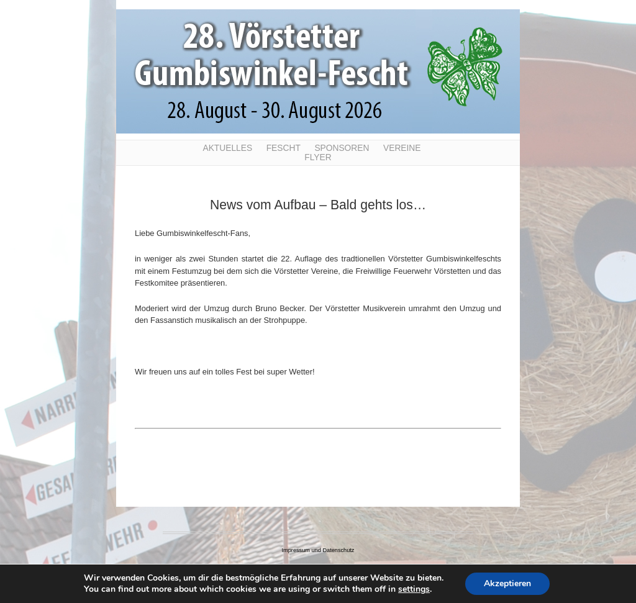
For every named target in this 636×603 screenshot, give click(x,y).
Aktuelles (227, 148)
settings (414, 589)
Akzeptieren (507, 583)
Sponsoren (341, 148)
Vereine (402, 148)
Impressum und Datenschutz (318, 550)
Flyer (317, 157)
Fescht (283, 148)
